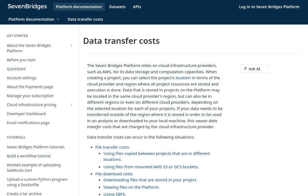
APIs (137, 6)
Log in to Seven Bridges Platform (269, 6)
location (183, 77)
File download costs (114, 173)
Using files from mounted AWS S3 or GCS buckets (150, 166)
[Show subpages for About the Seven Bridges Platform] (71, 45)
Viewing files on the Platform (130, 187)
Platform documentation (79, 6)
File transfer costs (112, 147)
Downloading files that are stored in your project (149, 179)
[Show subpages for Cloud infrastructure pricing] (71, 105)
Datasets (117, 6)
